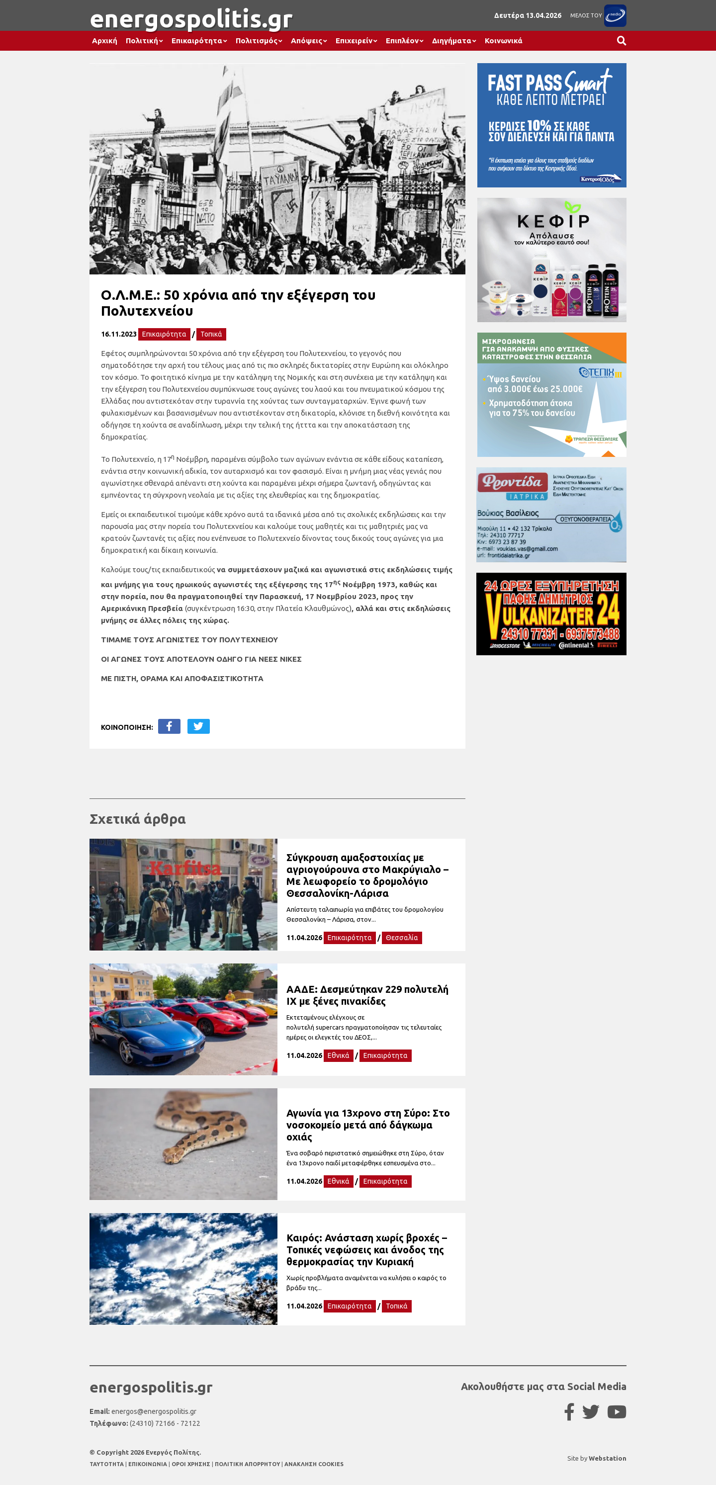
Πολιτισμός (256, 40)
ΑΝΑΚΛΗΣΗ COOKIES (314, 1464)
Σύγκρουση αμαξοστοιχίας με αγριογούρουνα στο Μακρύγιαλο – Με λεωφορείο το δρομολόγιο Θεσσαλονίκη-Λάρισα (367, 875)
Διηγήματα (451, 40)
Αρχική (104, 40)
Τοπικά (211, 334)
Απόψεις (306, 40)
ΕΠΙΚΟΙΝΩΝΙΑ (148, 1464)
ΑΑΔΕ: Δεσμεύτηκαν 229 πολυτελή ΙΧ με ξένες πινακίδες (367, 995)
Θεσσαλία (402, 938)
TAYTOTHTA (107, 1464)
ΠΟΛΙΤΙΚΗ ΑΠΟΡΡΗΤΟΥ (247, 1464)
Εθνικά (339, 1055)
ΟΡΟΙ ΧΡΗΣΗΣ (192, 1464)
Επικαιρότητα (197, 40)
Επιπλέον (402, 40)
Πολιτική (142, 40)
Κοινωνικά (504, 40)
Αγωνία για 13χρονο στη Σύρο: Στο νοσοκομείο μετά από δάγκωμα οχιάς (368, 1124)
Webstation (607, 1458)
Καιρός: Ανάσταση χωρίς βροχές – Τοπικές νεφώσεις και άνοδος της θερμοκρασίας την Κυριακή (366, 1249)
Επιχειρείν (354, 40)
